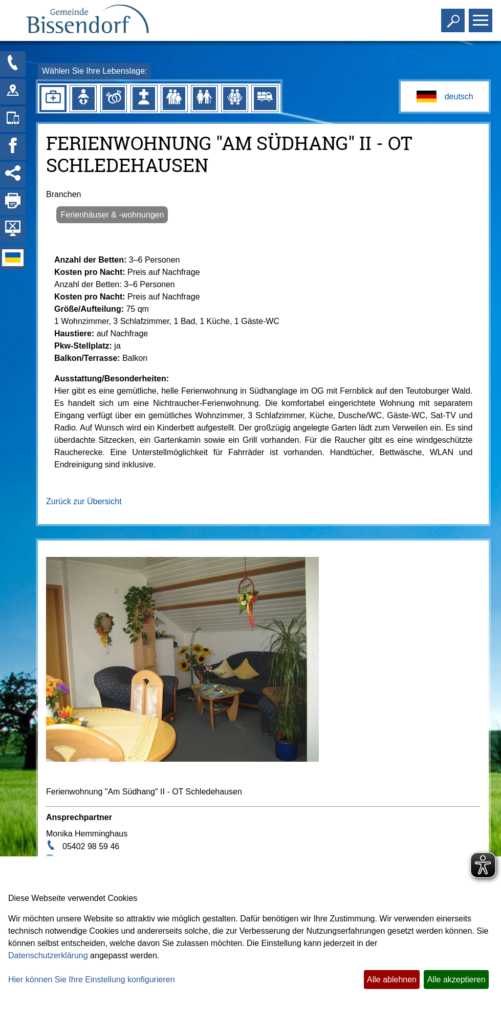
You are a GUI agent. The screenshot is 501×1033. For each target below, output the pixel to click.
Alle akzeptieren (456, 979)
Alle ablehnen (392, 979)
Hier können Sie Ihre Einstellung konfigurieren (91, 979)
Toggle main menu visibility (482, 16)
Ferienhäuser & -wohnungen (112, 214)
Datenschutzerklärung (48, 955)
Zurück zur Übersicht (84, 501)
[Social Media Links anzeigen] (13, 174)
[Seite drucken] (13, 202)
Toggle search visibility (454, 16)
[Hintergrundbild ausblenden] (13, 230)
